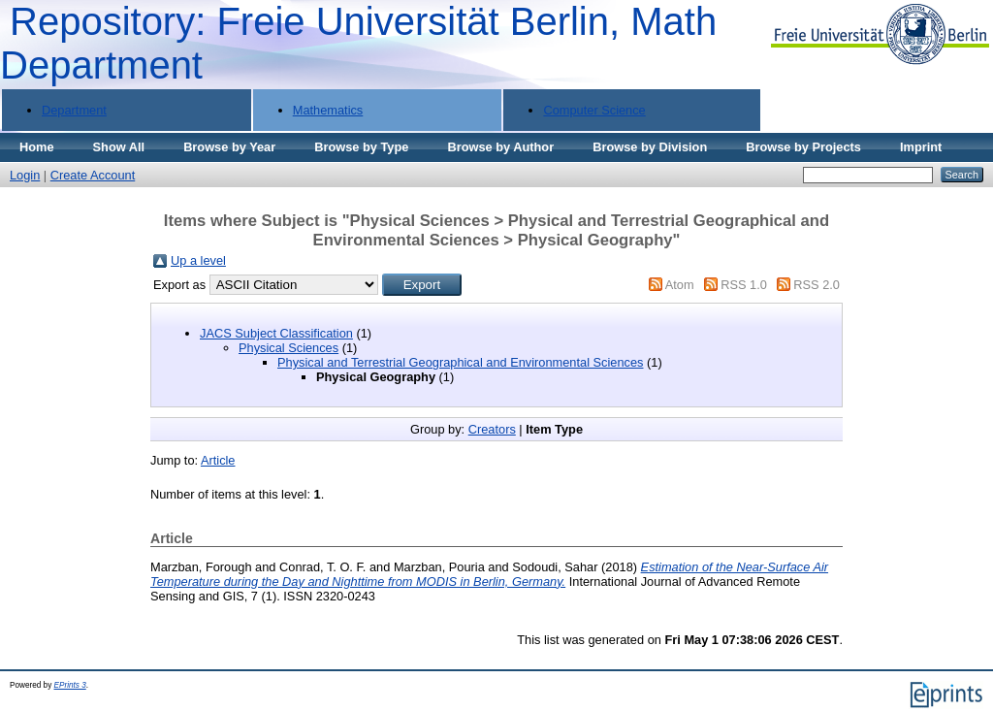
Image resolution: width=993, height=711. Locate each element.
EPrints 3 (70, 685)
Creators (492, 429)
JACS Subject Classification (276, 333)
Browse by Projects (803, 147)
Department (74, 110)
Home (36, 147)
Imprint (921, 147)
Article (218, 460)
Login (25, 175)
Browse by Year (229, 147)
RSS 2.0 (816, 284)
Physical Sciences (288, 347)
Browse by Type (361, 147)
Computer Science (594, 110)
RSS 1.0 (744, 284)
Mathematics (328, 110)
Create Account (93, 175)
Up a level (198, 260)
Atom (679, 284)
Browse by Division (650, 147)
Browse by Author (500, 147)
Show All (119, 147)
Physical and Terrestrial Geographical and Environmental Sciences (460, 362)
